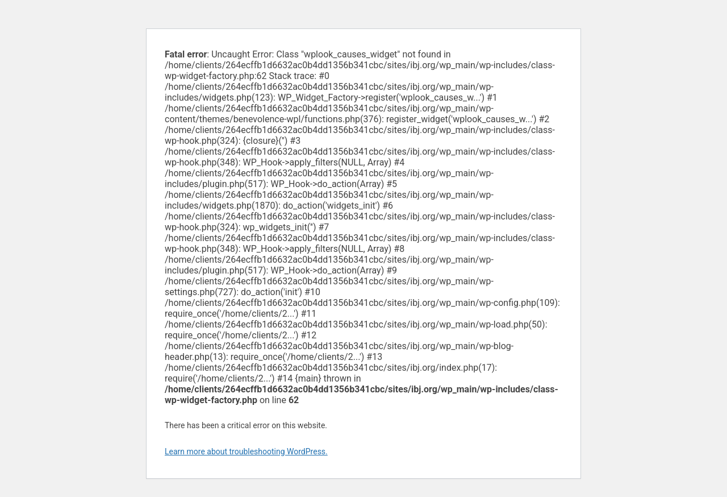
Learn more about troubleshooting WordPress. (246, 451)
